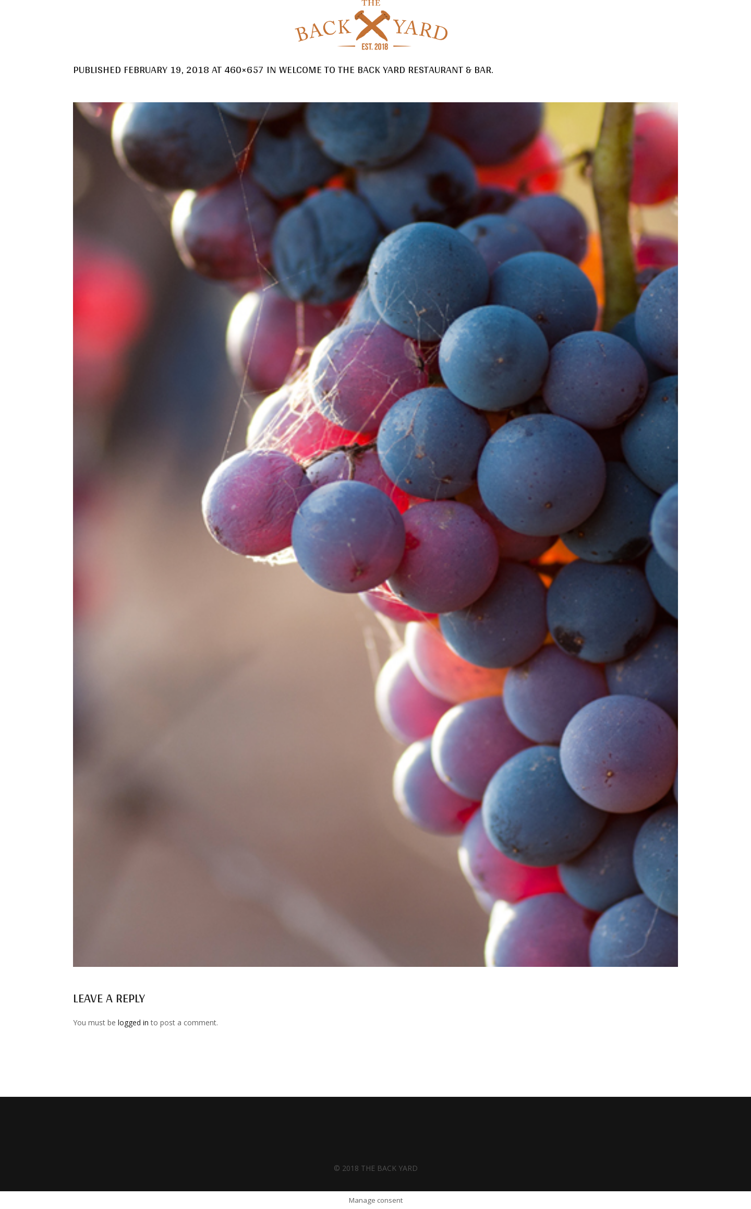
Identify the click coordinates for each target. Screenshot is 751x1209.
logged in (133, 1022)
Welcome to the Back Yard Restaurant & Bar (385, 69)
